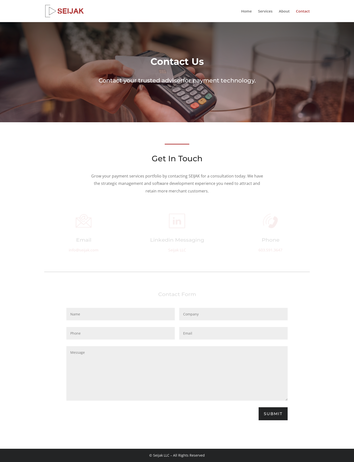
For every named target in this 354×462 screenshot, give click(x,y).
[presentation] (103, 411)
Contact (303, 11)
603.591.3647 (270, 250)
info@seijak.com (84, 250)
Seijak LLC (177, 250)
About (284, 11)
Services (265, 11)
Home (246, 11)
